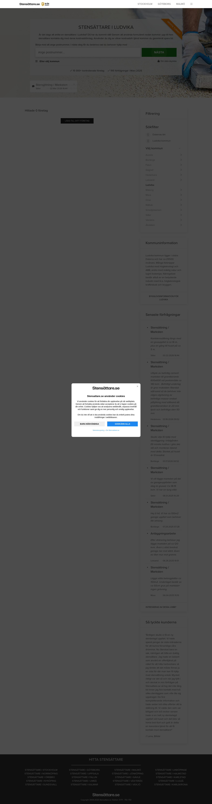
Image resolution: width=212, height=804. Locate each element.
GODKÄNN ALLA (122, 424)
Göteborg (164, 3)
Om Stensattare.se (112, 430)
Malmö (180, 3)
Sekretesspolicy (98, 430)
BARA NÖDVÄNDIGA (89, 424)
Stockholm (145, 3)
